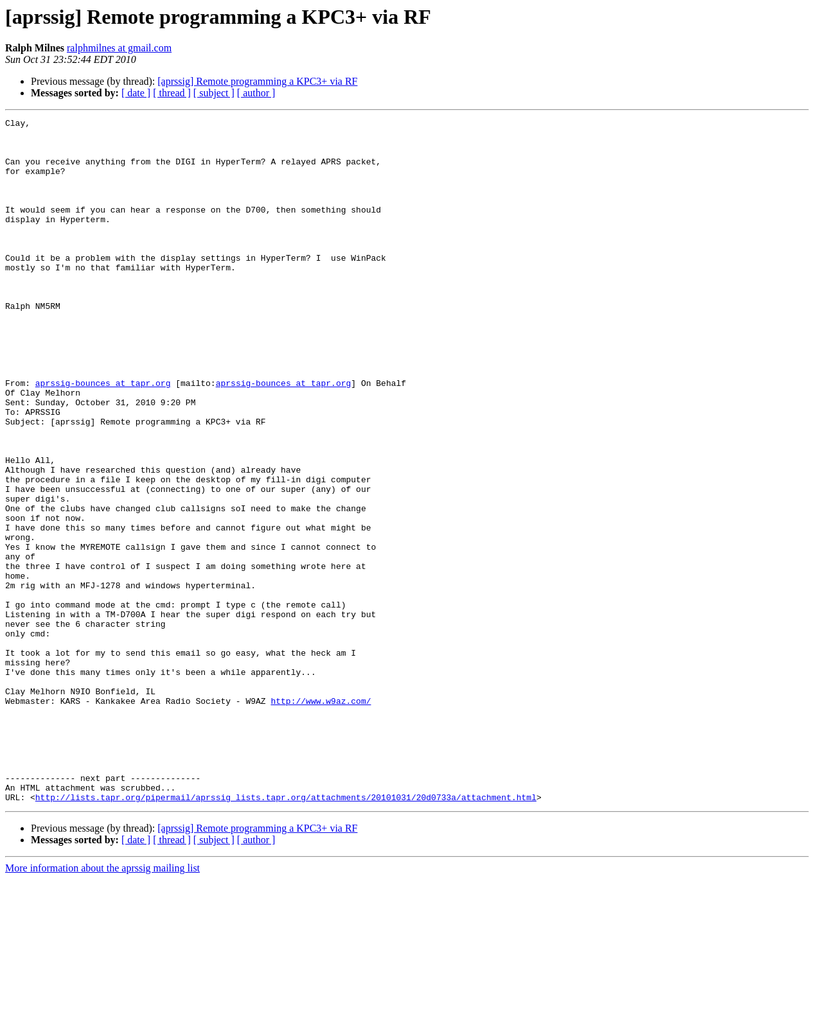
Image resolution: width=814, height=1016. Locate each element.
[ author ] (256, 92)
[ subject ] (213, 92)
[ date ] (135, 92)
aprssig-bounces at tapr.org (103, 436)
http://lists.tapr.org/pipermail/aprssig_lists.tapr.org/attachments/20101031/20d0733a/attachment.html (285, 934)
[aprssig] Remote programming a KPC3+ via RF (257, 81)
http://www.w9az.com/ (320, 818)
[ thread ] (172, 92)
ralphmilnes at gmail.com (119, 47)
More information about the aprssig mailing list (102, 1004)
